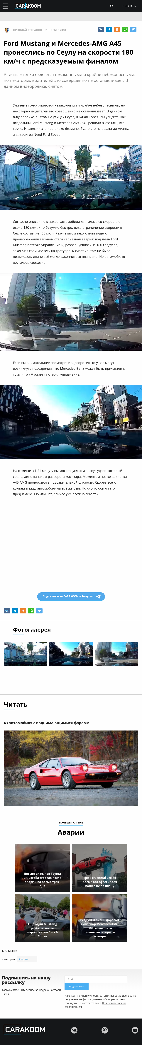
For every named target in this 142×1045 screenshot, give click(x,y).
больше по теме (71, 822)
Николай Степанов (27, 30)
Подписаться (76, 986)
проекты (129, 6)
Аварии (23, 959)
